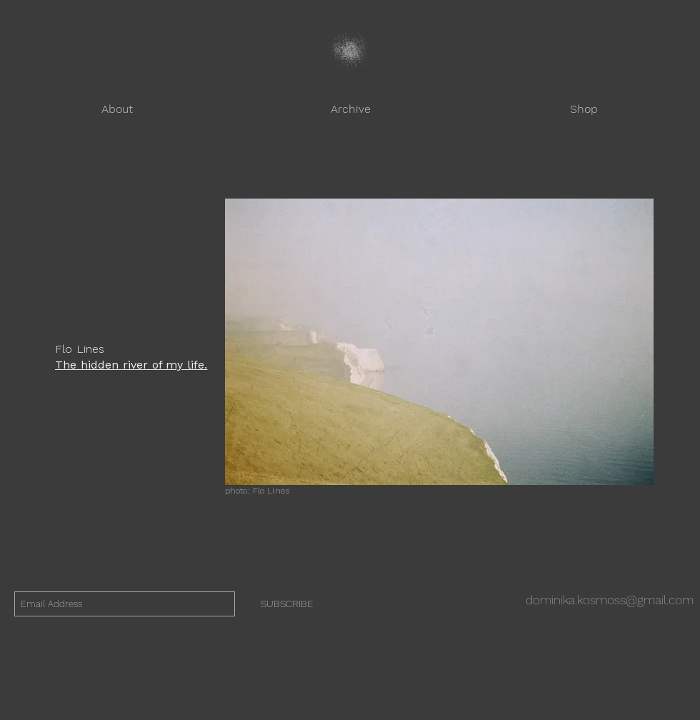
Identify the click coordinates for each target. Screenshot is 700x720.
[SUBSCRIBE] (287, 603)
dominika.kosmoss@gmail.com (610, 600)
